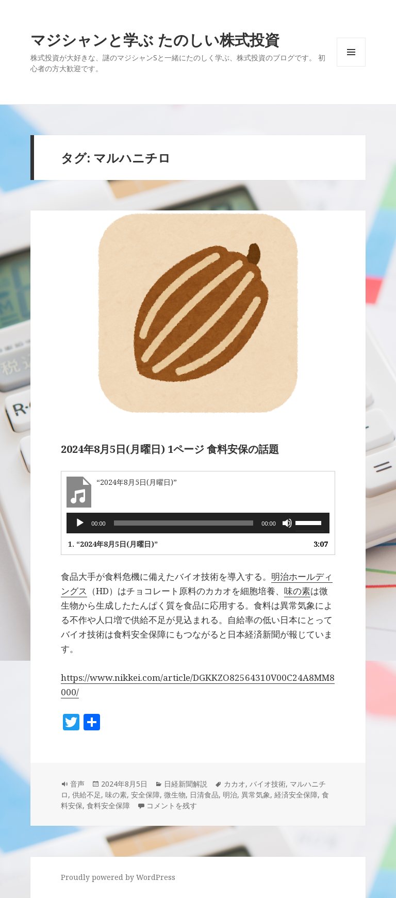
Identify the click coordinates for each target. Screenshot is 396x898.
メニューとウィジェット (351, 66)
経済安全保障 (296, 794)
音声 (77, 784)
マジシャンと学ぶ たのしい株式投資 (154, 39)
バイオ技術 (268, 784)
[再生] (80, 523)
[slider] (184, 523)
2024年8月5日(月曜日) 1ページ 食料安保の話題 (170, 449)
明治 (230, 794)
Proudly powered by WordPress (118, 877)
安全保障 (145, 794)
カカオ (234, 784)
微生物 (175, 794)
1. (113, 544)
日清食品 (204, 794)
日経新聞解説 (185, 784)
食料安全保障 (108, 805)
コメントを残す (171, 805)
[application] (198, 523)
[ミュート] (287, 523)
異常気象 (255, 794)
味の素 (297, 591)
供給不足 (86, 794)
